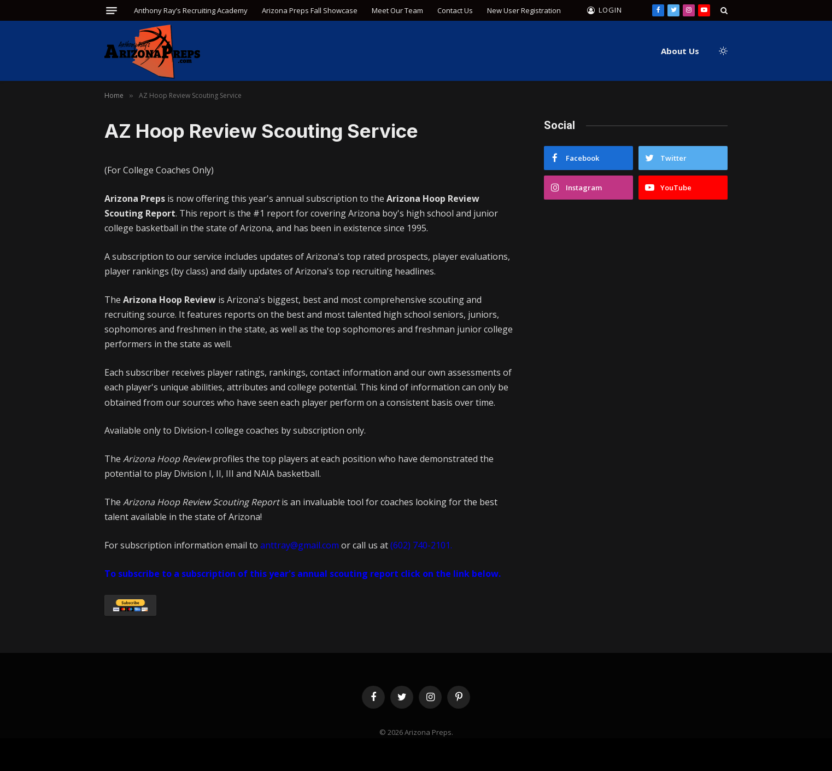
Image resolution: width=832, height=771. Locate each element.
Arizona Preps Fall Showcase (310, 10)
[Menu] (111, 11)
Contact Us (455, 10)
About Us (680, 50)
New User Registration (524, 10)
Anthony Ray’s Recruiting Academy (191, 10)
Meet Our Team (397, 10)
